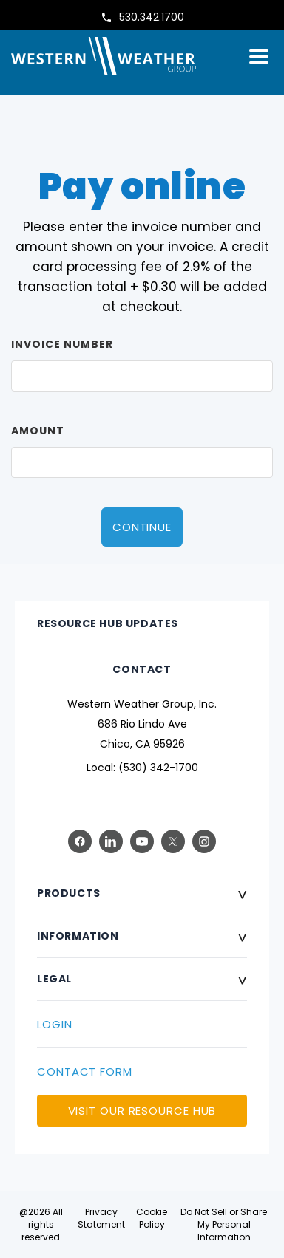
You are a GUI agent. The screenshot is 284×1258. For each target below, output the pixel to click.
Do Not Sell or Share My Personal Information (223, 1224)
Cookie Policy (151, 1218)
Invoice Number (62, 344)
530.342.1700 (151, 17)
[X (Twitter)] (173, 841)
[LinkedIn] (111, 841)
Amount (37, 430)
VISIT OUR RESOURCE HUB (142, 1110)
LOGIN (54, 1024)
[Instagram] (204, 841)
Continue (142, 527)
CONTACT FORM (84, 1071)
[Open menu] (259, 56)
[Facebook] (80, 841)
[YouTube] (142, 841)
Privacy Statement (101, 1218)
